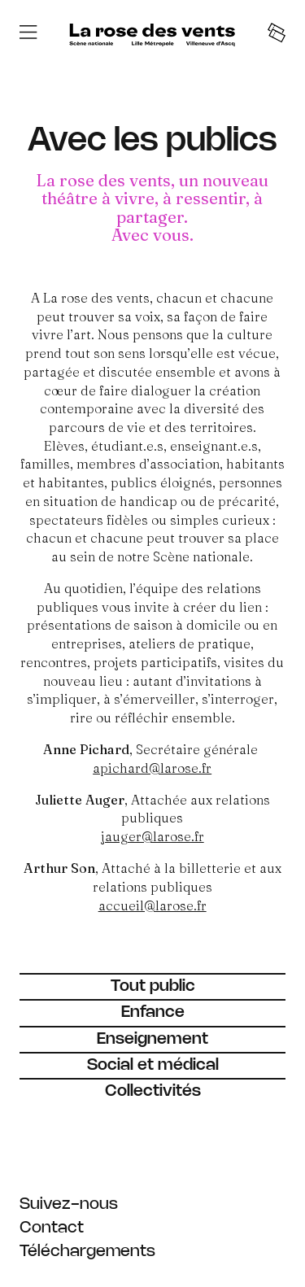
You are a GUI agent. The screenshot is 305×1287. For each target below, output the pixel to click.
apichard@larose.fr (153, 768)
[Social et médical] (152, 1065)
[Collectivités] (152, 1091)
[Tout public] (152, 986)
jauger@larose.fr (152, 836)
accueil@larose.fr (152, 905)
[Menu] (28, 34)
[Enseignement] (152, 1039)
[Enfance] (152, 1012)
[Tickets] (276, 34)
